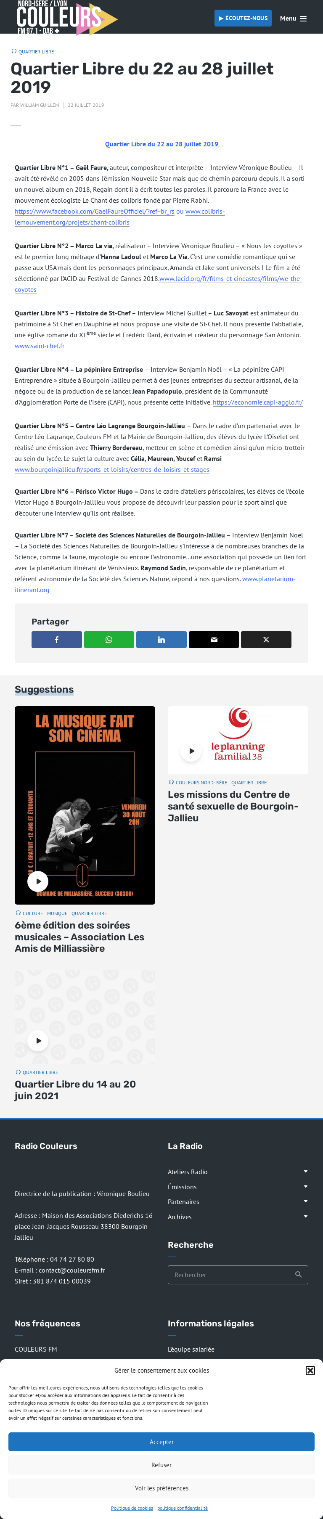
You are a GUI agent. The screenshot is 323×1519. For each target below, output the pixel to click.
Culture (33, 913)
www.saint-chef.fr (39, 345)
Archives (180, 1216)
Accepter (162, 1442)
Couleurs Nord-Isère (201, 782)
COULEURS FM (36, 1349)
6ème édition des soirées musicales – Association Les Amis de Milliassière (79, 937)
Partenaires (183, 1201)
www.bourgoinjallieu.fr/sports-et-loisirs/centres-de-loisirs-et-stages (112, 469)
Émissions (182, 1187)
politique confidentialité (182, 1508)
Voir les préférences (161, 1488)
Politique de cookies (132, 1508)
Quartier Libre (36, 51)
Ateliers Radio (188, 1171)
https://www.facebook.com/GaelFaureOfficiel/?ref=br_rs (95, 211)
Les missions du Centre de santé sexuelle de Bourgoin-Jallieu (233, 806)
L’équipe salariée (191, 1349)
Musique (57, 913)
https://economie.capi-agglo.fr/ (258, 402)
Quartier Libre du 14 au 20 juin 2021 (75, 1090)
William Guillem (39, 105)
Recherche (299, 1275)
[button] (310, 1370)
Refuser (161, 1465)
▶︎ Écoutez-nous (243, 18)
